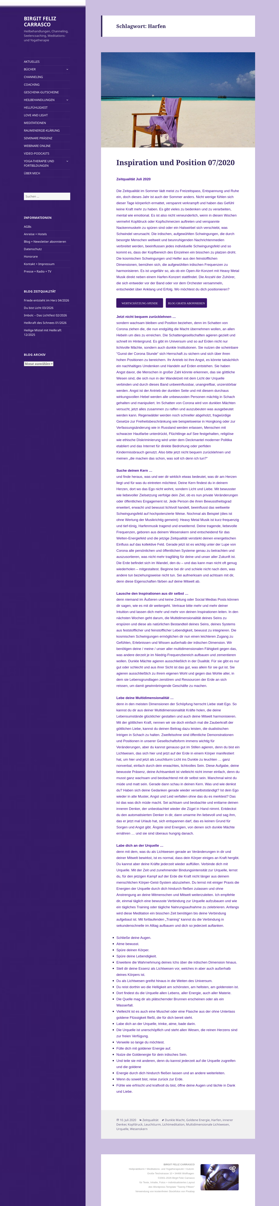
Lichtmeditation (173, 1124)
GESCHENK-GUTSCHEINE (41, 92)
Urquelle (122, 1129)
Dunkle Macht (175, 1120)
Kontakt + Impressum (39, 264)
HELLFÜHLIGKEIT (36, 107)
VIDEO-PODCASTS (36, 153)
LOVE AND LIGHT (36, 115)
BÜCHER (30, 69)
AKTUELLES (32, 62)
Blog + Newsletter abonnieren (45, 241)
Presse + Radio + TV (37, 271)
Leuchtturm (152, 1124)
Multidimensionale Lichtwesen (207, 1124)
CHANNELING (33, 77)
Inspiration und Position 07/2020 (175, 162)
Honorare (31, 256)
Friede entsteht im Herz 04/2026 (46, 300)
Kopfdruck (135, 1124)
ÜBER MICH (32, 173)
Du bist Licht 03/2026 (38, 308)
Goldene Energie (198, 1120)
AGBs (27, 227)
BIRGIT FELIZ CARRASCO (40, 21)
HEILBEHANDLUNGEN (39, 100)
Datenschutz (33, 249)
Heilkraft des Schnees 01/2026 (45, 323)
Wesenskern (139, 1129)
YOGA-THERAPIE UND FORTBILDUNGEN (39, 163)
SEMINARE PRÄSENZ (38, 138)
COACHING (32, 85)
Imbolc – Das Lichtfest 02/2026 (45, 315)
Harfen (216, 1120)
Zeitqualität (150, 1120)
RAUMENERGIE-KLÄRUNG (42, 130)
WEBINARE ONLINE (37, 146)
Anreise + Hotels (35, 234)
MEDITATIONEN (35, 123)
